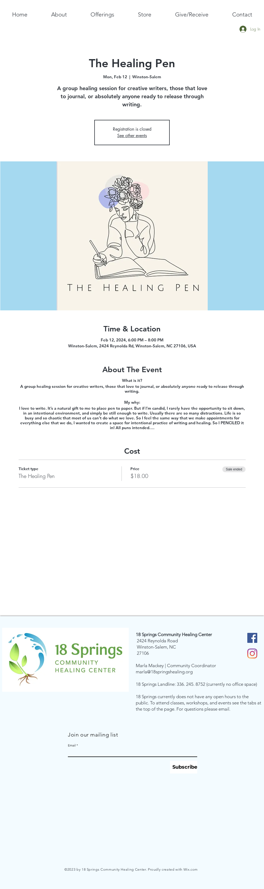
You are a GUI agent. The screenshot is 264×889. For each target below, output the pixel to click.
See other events (132, 135)
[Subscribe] (183, 767)
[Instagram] (252, 654)
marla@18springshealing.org (164, 671)
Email (72, 745)
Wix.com (190, 869)
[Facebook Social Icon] (252, 638)
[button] (59, 14)
